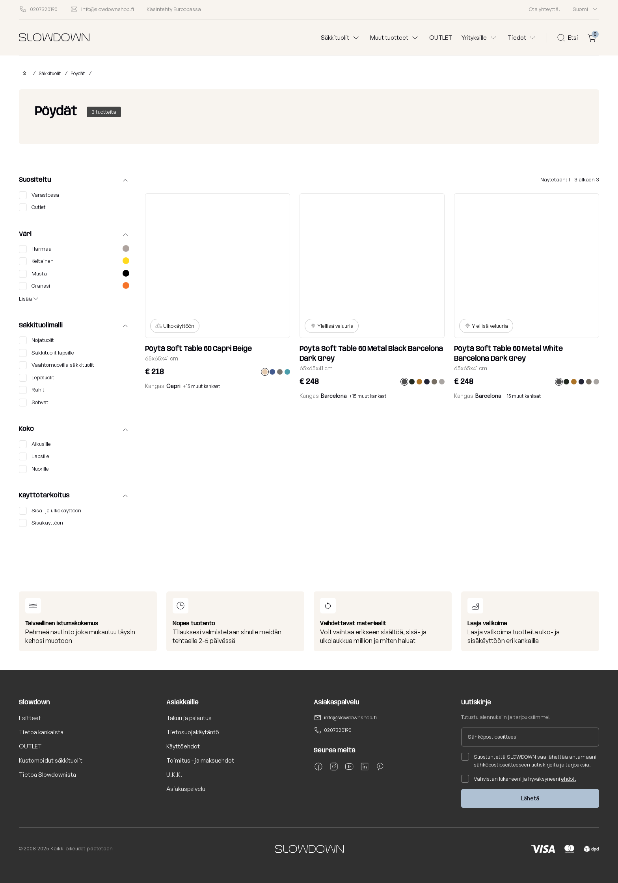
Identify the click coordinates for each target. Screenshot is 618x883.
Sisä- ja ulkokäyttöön (50, 511)
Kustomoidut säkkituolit (50, 760)
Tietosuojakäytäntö (192, 732)
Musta (74, 274)
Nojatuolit (36, 340)
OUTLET (440, 37)
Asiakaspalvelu (185, 788)
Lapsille (34, 456)
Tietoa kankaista (41, 732)
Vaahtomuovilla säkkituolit (56, 365)
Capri (173, 385)
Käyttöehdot (183, 746)
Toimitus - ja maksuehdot (200, 760)
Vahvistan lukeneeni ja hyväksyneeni (518, 779)
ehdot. (568, 779)
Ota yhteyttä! (544, 9)
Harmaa (74, 249)
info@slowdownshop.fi (350, 717)
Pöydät (78, 73)
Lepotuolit (36, 378)
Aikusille (35, 444)
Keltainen (74, 261)
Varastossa (39, 195)
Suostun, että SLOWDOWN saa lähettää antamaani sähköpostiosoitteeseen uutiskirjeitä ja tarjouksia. (528, 760)
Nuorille (34, 469)
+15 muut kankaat (201, 386)
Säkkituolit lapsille (46, 353)
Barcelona (334, 395)
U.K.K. (174, 774)
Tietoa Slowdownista (47, 774)
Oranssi (74, 286)
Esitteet (30, 718)
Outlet (32, 207)
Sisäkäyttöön (41, 523)
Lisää (25, 299)
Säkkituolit (50, 73)
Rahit (32, 390)
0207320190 (338, 730)
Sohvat (33, 402)
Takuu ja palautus (189, 718)
